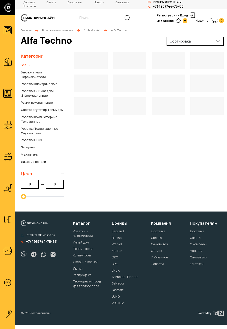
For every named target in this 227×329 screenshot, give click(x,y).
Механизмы (29, 154)
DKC (115, 257)
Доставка (29, 2)
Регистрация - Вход (176, 15)
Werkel (117, 244)
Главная (26, 30)
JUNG (116, 296)
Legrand (118, 231)
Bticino (117, 238)
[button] (42, 56)
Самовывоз (122, 2)
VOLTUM (118, 303)
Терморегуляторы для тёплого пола (87, 283)
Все (25, 65)
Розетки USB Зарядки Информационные (37, 93)
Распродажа (82, 275)
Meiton (117, 251)
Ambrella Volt (92, 30)
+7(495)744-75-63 (165, 6)
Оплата (51, 2)
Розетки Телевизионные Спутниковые (39, 130)
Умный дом (81, 242)
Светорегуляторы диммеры (42, 110)
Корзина (210, 20)
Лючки (78, 268)
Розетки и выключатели (57, 30)
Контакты (30, 6)
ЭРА (115, 264)
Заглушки (28, 147)
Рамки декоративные (37, 102)
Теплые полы (83, 249)
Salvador (118, 283)
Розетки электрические (39, 84)
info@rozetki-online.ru (38, 235)
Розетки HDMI (31, 140)
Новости (99, 2)
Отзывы (156, 251)
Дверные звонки (85, 262)
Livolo (116, 270)
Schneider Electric (125, 277)
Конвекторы (82, 255)
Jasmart (117, 290)
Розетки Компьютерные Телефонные (39, 119)
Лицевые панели (33, 162)
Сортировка (180, 41)
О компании (75, 2)
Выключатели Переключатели (33, 74)
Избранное (172, 20)
